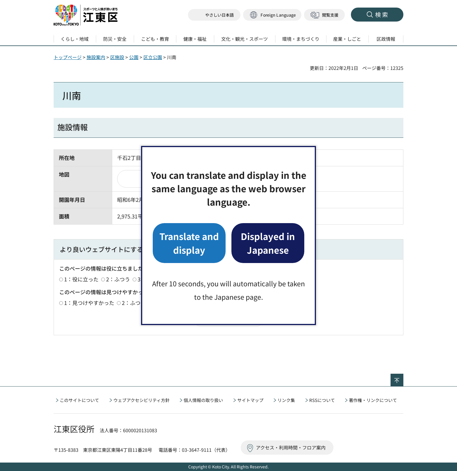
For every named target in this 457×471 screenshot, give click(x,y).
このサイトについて (79, 400)
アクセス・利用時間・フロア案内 (291, 447)
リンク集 (286, 400)
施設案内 (96, 57)
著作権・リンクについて (373, 400)
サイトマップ (250, 400)
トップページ (68, 57)
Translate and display (189, 243)
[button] (272, 15)
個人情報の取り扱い (203, 400)
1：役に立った (81, 279)
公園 (133, 57)
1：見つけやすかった (89, 302)
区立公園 (152, 57)
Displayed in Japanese (268, 243)
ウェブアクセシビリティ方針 (141, 400)
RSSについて (322, 400)
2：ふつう (118, 279)
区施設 (117, 57)
